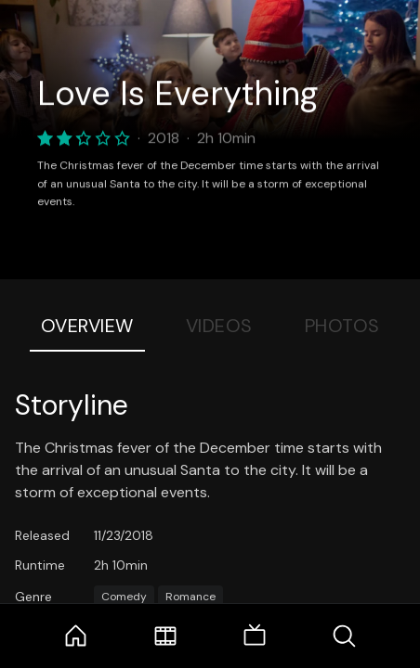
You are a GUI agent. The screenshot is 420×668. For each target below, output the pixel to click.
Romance (190, 596)
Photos (342, 326)
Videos (219, 326)
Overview (87, 326)
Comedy (124, 596)
